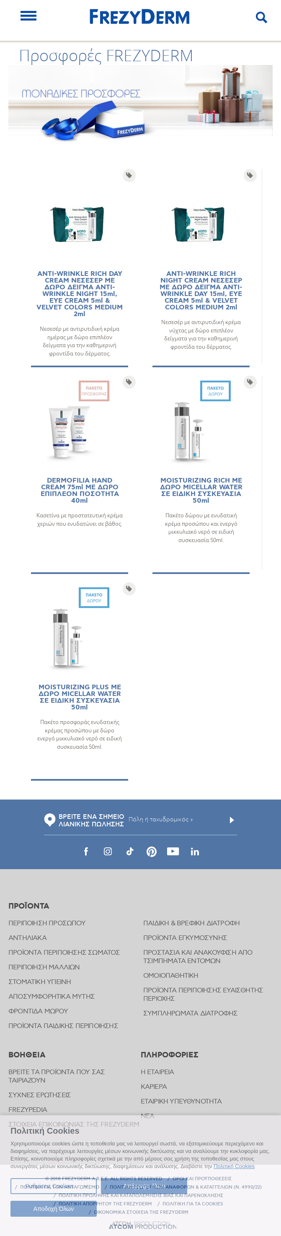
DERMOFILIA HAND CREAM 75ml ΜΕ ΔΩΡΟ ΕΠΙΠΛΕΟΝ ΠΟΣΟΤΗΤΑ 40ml (80, 490)
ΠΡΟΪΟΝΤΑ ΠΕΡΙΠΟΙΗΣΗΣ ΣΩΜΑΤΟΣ (64, 953)
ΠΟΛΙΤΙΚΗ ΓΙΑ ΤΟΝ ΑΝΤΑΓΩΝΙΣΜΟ (59, 1187)
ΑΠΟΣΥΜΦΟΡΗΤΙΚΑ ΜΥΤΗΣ (51, 997)
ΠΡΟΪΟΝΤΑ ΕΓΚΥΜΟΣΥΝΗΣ (185, 938)
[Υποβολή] (232, 820)
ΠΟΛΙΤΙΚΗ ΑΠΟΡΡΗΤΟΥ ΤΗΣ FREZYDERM (105, 1204)
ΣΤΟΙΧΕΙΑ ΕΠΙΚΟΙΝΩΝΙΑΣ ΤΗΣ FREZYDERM (73, 1125)
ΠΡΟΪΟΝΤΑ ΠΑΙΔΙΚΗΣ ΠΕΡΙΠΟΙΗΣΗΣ (63, 1026)
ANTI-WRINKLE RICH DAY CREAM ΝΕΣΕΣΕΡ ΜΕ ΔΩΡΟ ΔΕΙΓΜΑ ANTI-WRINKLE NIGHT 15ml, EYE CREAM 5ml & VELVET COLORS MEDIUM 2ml (79, 294)
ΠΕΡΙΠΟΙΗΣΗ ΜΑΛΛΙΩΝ (44, 967)
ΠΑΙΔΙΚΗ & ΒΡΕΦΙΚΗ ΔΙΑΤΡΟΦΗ (191, 923)
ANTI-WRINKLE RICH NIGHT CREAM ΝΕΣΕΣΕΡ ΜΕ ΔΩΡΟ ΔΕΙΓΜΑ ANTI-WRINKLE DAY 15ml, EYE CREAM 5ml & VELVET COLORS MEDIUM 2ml (201, 291)
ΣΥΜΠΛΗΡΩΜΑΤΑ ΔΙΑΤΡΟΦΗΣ (190, 1014)
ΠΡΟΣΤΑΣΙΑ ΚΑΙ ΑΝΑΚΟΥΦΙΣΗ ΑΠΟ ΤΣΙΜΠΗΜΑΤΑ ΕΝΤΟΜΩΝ (198, 957)
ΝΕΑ (148, 1116)
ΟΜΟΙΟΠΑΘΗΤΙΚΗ (171, 976)
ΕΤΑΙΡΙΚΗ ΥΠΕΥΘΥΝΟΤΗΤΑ (181, 1102)
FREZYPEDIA (27, 1110)
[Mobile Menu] (28, 16)
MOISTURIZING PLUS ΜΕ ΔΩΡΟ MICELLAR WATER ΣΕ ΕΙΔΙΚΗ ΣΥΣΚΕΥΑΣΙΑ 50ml (80, 697)
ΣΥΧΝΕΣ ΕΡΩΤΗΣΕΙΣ (39, 1095)
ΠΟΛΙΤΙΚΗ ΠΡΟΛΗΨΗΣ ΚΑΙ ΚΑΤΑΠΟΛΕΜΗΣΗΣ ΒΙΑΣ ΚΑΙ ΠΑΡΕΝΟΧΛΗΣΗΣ (141, 1196)
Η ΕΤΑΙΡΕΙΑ (157, 1072)
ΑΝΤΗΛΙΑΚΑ (27, 938)
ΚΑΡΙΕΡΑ (154, 1087)
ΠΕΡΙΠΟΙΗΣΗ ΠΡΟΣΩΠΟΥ (46, 923)
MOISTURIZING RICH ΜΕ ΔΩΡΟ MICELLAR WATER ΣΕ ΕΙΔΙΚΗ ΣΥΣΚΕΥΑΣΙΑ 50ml (201, 490)
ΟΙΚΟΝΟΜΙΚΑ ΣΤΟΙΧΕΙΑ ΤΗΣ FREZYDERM (141, 1212)
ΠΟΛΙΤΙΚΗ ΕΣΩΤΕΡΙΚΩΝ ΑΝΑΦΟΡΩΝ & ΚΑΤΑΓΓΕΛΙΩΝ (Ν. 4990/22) (186, 1187)
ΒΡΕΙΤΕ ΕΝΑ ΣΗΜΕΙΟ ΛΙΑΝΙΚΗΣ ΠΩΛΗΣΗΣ (84, 820)
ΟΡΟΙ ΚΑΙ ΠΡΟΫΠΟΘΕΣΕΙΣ (202, 1179)
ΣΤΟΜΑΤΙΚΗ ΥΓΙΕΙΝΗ (39, 982)
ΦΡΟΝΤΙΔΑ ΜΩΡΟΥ (38, 1011)
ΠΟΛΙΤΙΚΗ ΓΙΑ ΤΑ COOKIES (192, 1204)
